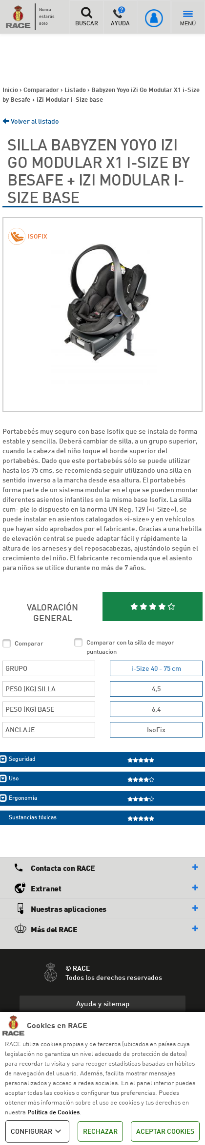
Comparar (29, 643)
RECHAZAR (100, 1131)
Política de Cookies (53, 1112)
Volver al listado (30, 121)
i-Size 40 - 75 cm (156, 668)
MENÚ (188, 18)
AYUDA (120, 16)
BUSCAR (85, 16)
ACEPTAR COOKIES (165, 1131)
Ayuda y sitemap (102, 1003)
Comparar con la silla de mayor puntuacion (130, 646)
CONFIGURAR (37, 1131)
